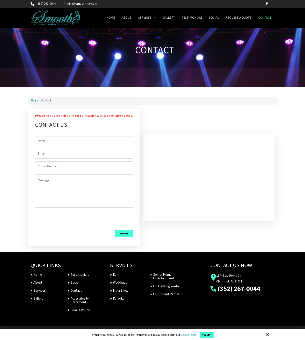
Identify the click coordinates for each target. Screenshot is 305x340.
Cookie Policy (189, 335)
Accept (207, 335)
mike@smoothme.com (80, 4)
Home (34, 100)
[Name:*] (84, 141)
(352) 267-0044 (46, 4)
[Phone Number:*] (84, 166)
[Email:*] (84, 154)
